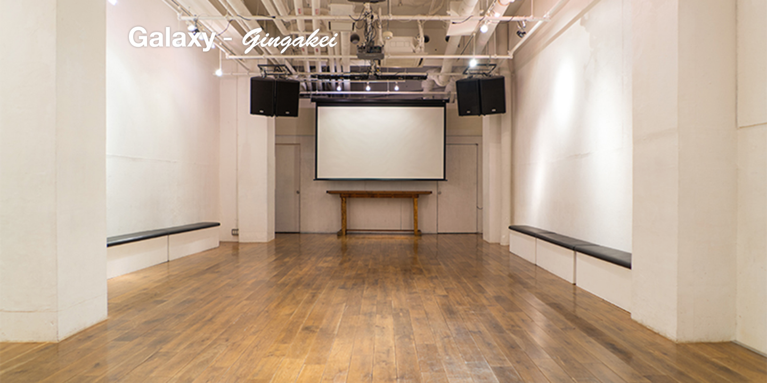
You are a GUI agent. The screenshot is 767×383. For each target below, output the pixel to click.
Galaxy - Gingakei (233, 40)
